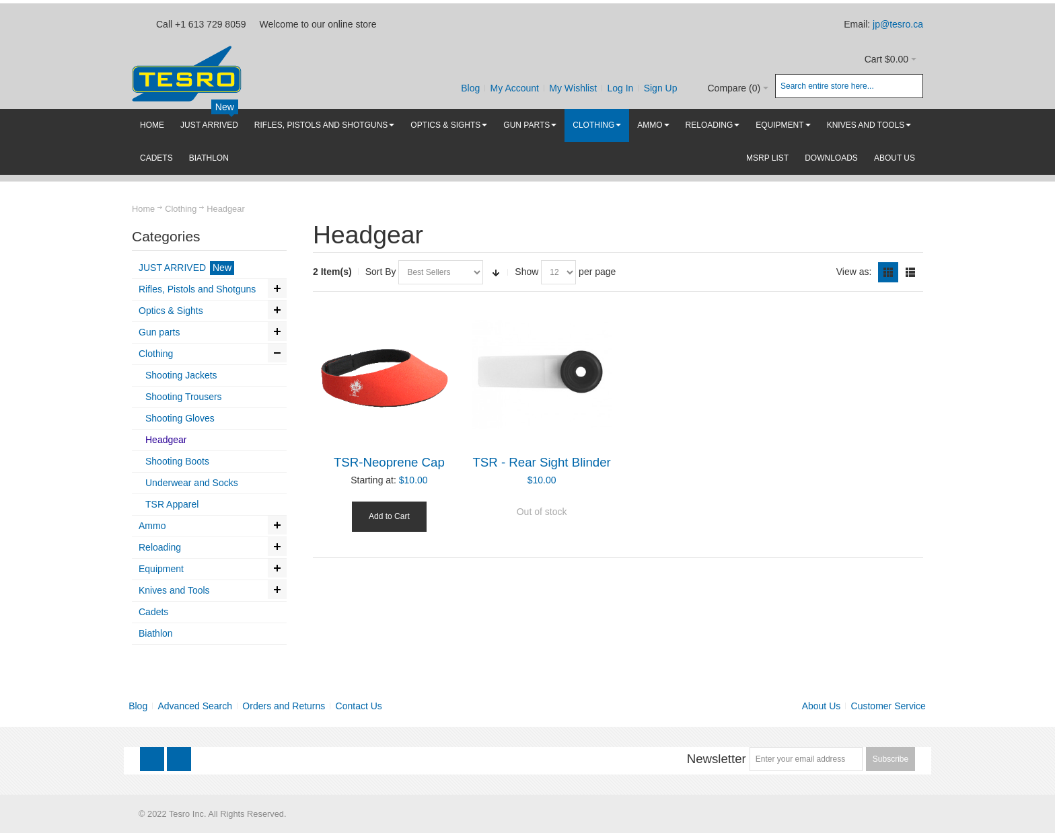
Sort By (380, 271)
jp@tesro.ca (898, 24)
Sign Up (661, 88)
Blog (470, 88)
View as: (854, 271)
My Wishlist (573, 88)
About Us (821, 706)
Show (526, 271)
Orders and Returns (283, 706)
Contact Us (359, 706)
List (910, 272)
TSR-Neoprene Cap (389, 462)
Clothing (180, 209)
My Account (514, 88)
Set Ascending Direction (496, 272)
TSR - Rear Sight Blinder (541, 462)
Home (143, 209)
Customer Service (888, 706)
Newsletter (716, 759)
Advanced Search (195, 706)
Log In (620, 88)
